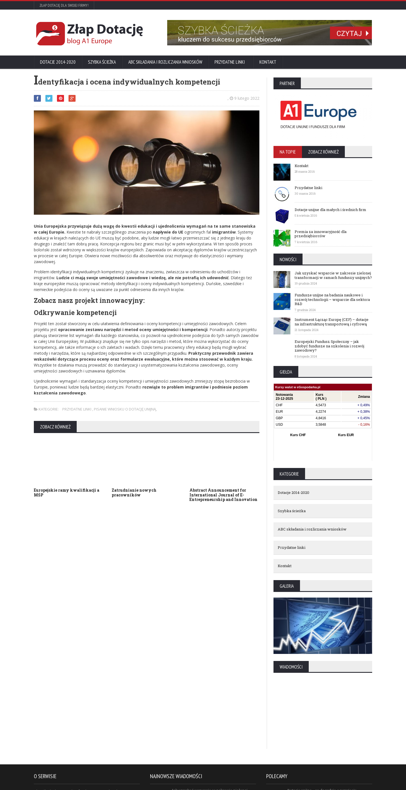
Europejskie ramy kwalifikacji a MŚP (66, 492)
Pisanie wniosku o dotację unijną (125, 409)
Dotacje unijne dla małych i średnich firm (330, 209)
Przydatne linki (231, 62)
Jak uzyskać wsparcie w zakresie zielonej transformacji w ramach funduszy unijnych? (333, 275)
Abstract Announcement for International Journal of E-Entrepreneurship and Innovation (223, 494)
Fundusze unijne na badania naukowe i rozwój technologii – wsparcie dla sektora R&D (332, 299)
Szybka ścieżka (102, 62)
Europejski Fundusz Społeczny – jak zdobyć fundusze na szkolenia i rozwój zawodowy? (329, 346)
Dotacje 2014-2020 (58, 62)
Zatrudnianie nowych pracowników (134, 492)
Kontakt (267, 62)
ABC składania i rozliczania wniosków (165, 62)
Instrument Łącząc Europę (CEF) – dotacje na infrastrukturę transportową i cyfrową (332, 322)
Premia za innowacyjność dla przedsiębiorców (321, 234)
